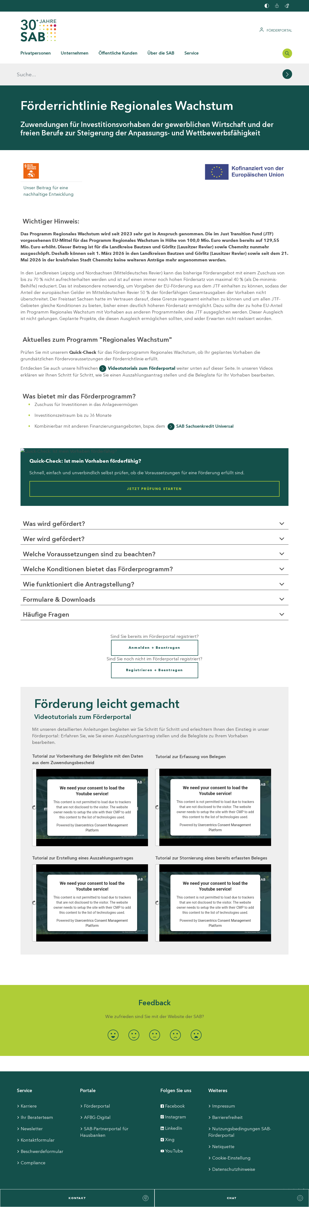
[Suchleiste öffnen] (287, 53)
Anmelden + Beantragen (154, 626)
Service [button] (191, 53)
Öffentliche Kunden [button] (117, 53)
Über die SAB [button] (160, 53)
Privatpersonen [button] (36, 53)
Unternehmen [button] (74, 53)
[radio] (113, 1012)
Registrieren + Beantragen (154, 648)
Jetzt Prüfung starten (154, 467)
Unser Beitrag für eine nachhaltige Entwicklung (48, 169)
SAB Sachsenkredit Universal (205, 404)
